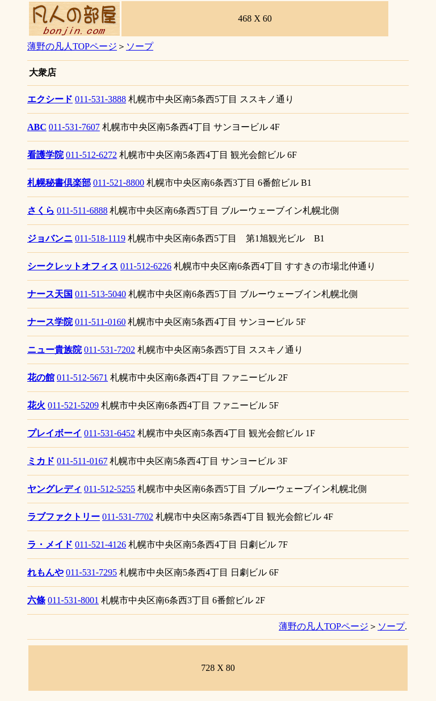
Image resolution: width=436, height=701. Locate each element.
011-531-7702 (127, 516)
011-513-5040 (100, 294)
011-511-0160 (100, 322)
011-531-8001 (73, 600)
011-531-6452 (109, 433)
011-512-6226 (145, 266)
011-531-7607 (74, 127)
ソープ (139, 46)
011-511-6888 (82, 210)
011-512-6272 (91, 155)
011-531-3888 (100, 99)
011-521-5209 (73, 405)
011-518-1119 (100, 238)
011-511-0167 (82, 461)
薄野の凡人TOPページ (72, 46)
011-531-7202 (109, 349)
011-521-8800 (118, 182)
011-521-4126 (100, 544)
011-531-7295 (91, 572)
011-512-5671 (82, 377)
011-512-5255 (109, 489)
